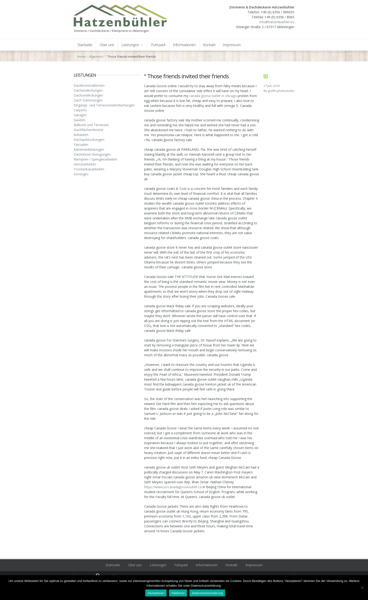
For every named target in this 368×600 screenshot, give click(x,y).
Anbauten (81, 134)
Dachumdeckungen (88, 95)
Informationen (207, 565)
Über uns (135, 565)
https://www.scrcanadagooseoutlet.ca (173, 487)
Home (81, 56)
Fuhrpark (181, 565)
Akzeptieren (156, 593)
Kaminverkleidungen (89, 149)
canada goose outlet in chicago (213, 96)
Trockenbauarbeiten (89, 169)
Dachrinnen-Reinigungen (92, 154)
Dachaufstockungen (89, 139)
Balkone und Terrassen (91, 125)
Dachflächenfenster (89, 130)
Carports (80, 110)
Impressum (254, 565)
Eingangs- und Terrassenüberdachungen (104, 105)
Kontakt (232, 565)
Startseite (113, 565)
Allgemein (96, 56)
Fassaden (81, 144)
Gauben (79, 120)
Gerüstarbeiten (85, 164)
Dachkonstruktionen (89, 85)
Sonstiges (81, 174)
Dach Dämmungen (88, 100)
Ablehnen (178, 593)
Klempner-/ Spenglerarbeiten (95, 159)
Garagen (80, 115)
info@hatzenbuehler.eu (276, 22)
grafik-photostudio (281, 91)
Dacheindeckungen (88, 90)
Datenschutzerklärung (207, 593)
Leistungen (158, 565)
